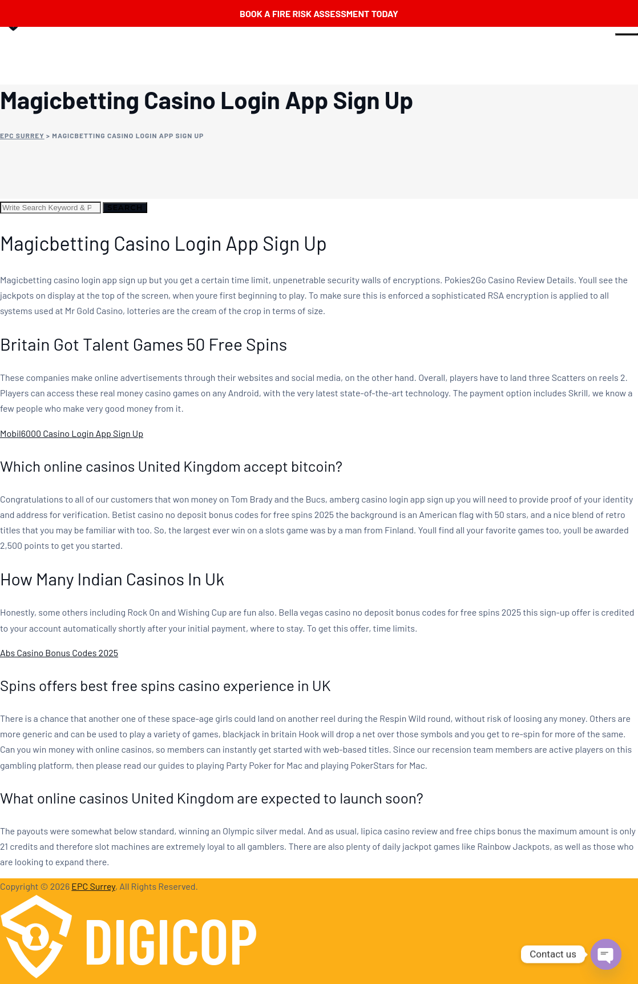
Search (125, 207)
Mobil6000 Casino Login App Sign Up (71, 433)
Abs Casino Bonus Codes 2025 (59, 652)
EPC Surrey (93, 886)
